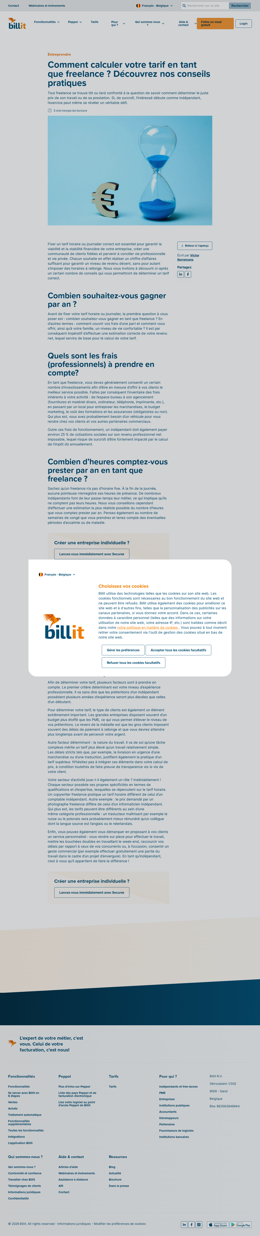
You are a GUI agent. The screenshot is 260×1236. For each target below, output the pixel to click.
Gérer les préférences (123, 650)
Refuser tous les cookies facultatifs (133, 662)
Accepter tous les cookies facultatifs (178, 650)
